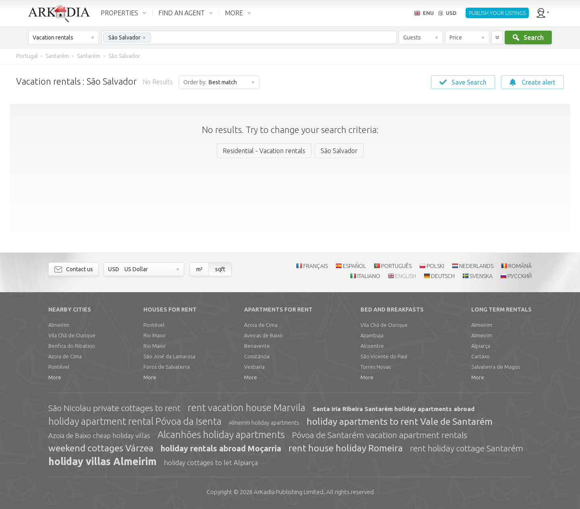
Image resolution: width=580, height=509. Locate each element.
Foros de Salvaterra (166, 367)
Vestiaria (254, 367)
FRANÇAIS (315, 266)
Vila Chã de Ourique (71, 335)
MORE (234, 13)
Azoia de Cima (65, 356)
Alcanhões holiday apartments (221, 434)
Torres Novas (375, 367)
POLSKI (435, 266)
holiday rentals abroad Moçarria (221, 448)
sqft (220, 269)
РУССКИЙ (520, 276)
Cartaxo (480, 356)
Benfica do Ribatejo (71, 346)
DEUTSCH (443, 276)
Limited (288, 491)
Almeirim (58, 325)
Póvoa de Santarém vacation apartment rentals (379, 435)
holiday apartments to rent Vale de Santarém (400, 421)
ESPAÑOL (354, 266)
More (54, 377)
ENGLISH (405, 276)
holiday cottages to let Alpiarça (211, 462)
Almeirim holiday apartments (264, 423)
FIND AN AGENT (181, 13)
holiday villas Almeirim (102, 461)
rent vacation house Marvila (246, 407)
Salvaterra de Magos (495, 367)
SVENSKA (481, 276)
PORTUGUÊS (396, 266)
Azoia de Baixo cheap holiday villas (99, 435)
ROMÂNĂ (520, 266)
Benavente (257, 346)
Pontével (58, 367)
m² (199, 269)
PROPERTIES (119, 13)
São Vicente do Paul (383, 356)
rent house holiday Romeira (345, 448)
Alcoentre (372, 346)
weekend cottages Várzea (100, 448)
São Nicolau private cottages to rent (114, 408)
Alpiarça (480, 346)
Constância (256, 356)
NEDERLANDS (476, 266)
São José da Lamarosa (169, 356)
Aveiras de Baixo (263, 335)
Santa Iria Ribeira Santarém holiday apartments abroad (393, 408)
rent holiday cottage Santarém (466, 448)
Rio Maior (154, 335)
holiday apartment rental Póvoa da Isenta (135, 421)
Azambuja (371, 335)
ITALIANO (368, 276)
